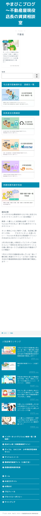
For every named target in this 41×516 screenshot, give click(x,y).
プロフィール (10, 491)
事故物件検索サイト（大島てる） (18, 462)
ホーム (7, 476)
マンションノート (12, 457)
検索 (3, 72)
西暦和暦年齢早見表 (12, 467)
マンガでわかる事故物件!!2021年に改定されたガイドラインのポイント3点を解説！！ (19, 215)
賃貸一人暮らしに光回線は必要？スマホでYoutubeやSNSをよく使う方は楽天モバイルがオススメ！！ (19, 223)
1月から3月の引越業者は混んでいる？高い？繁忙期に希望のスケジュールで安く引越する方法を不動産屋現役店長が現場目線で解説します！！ (19, 258)
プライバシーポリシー (13, 497)
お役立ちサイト (11, 481)
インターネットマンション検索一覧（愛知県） (20, 438)
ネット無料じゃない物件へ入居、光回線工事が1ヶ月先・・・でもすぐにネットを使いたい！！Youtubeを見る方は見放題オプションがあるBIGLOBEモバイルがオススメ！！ (19, 234)
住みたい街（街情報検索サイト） (18, 444)
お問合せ (8, 486)
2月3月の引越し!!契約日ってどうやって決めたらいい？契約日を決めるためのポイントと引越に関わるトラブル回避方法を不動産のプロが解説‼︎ (19, 246)
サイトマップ (10, 502)
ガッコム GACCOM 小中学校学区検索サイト (21, 450)
